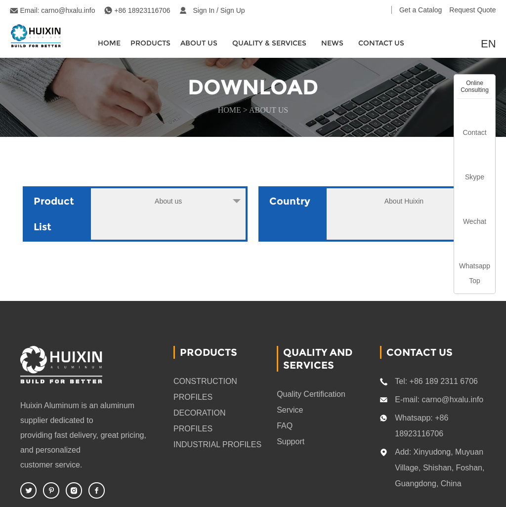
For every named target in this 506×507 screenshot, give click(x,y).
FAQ (285, 426)
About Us (198, 43)
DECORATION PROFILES (199, 421)
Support (290, 441)
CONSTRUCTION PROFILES (205, 389)
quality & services (269, 43)
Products (150, 43)
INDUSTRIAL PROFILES (217, 444)
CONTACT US (381, 43)
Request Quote (472, 10)
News (332, 43)
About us (268, 110)
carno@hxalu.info (68, 10)
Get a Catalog (420, 10)
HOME (109, 43)
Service (290, 410)
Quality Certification (311, 394)
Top (474, 281)
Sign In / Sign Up (219, 10)
